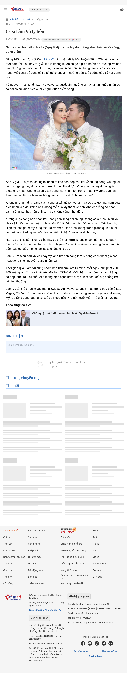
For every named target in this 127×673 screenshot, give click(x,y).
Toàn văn (66, 537)
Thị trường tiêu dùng (72, 556)
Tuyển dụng (95, 656)
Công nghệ (34, 543)
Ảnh (95, 550)
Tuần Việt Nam (36, 583)
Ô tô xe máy (34, 556)
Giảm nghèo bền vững (73, 563)
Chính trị (8, 537)
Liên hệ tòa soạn (39, 617)
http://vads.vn (83, 617)
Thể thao (8, 563)
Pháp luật (33, 550)
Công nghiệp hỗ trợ (71, 543)
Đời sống (8, 583)
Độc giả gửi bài (110, 650)
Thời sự (7, 543)
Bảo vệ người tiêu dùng (74, 550)
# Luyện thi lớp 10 (39, 9)
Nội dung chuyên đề (72, 583)
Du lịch (32, 563)
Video (96, 556)
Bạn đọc (32, 576)
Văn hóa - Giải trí (20, 19)
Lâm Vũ (49, 59)
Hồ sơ (96, 543)
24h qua (97, 576)
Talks (95, 537)
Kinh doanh (9, 550)
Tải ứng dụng (81, 650)
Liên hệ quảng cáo (79, 596)
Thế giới (7, 576)
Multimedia (99, 563)
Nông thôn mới (69, 570)
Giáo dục (8, 570)
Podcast (97, 570)
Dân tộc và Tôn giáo (14, 556)
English (97, 530)
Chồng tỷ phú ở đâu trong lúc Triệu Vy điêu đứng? (65, 313)
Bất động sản (35, 570)
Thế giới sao (41, 19)
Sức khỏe (33, 537)
